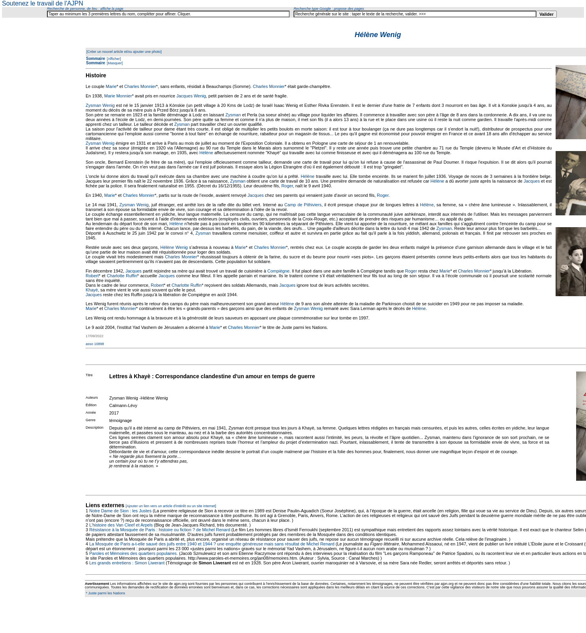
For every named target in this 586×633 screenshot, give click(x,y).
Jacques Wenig (191, 95)
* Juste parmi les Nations (105, 593)
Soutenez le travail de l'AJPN (42, 3)
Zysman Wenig (100, 105)
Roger (287, 185)
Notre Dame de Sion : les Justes (120, 510)
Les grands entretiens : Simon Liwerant (127, 562)
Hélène (206, 152)
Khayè (92, 290)
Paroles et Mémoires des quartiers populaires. (133, 553)
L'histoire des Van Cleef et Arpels (121, 525)
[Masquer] (114, 63)
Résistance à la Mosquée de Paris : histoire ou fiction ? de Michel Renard (159, 529)
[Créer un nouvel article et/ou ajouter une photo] (124, 52)
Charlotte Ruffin (122, 275)
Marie (111, 86)
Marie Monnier (118, 95)
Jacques (532, 181)
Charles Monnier (140, 86)
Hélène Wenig (173, 247)
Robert (92, 275)
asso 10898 (95, 344)
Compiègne (278, 271)
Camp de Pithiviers (303, 204)
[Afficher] (113, 59)
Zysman (233, 114)
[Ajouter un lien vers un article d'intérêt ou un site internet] (170, 506)
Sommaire (95, 58)
